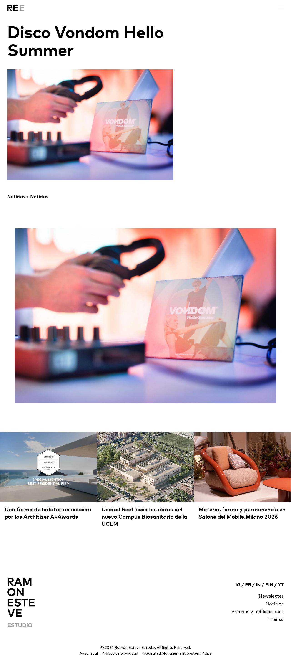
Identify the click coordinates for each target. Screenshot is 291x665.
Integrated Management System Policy (177, 653)
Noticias (16, 197)
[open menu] (281, 7)
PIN (269, 585)
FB (248, 585)
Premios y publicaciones (257, 611)
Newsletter (271, 596)
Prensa (276, 619)
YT (281, 585)
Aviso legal (89, 653)
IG (238, 585)
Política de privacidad (119, 653)
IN (258, 585)
